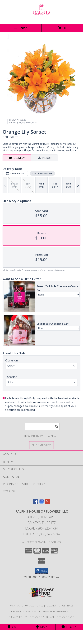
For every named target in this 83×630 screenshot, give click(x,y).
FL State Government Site (55, 611)
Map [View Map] (41, 627)
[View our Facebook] (35, 503)
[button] (41, 571)
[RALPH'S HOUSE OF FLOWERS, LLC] (42, 19)
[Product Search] (42, 426)
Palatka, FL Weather (24, 611)
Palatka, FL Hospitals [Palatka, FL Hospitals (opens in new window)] (60, 605)
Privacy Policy (18, 616)
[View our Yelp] (47, 503)
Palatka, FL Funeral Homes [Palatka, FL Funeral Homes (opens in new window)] (26, 605)
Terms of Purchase (42, 616)
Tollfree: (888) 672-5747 (41, 534)
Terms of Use (65, 616)
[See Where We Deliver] (41, 444)
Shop (21, 27)
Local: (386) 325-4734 (41, 528)
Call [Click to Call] (13, 627)
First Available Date (42, 173)
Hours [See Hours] (69, 627)
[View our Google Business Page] (41, 503)
